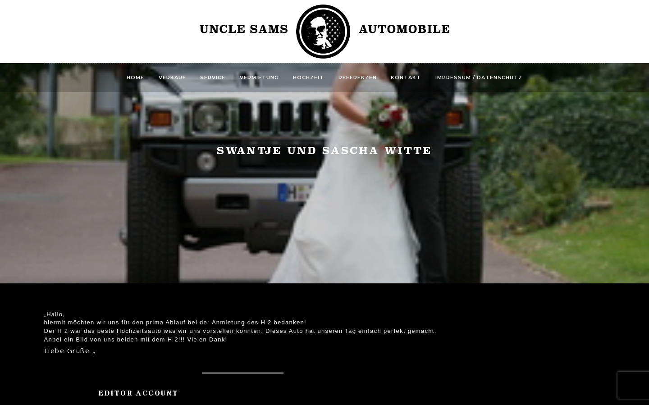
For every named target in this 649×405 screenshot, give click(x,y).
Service (212, 77)
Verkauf (172, 77)
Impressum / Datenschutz (478, 77)
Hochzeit (308, 77)
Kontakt (406, 77)
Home (135, 77)
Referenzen (357, 77)
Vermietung (259, 77)
